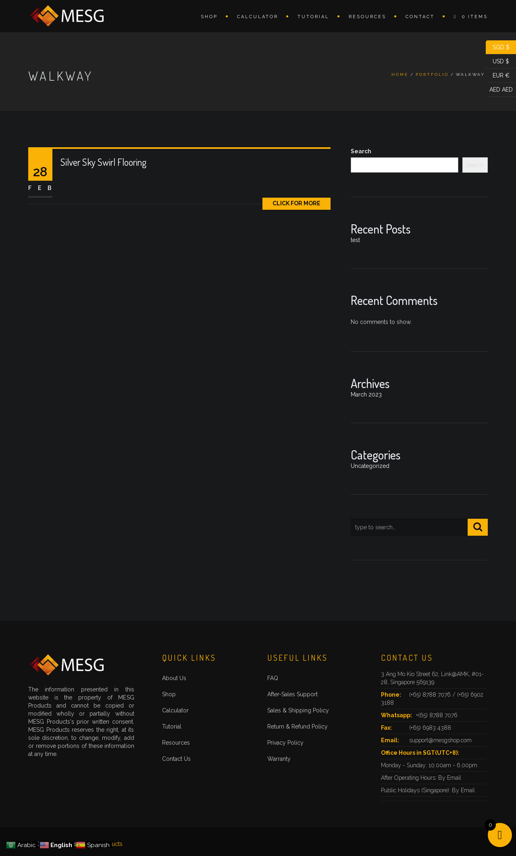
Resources (367, 16)
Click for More (296, 203)
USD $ (497, 61)
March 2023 (366, 394)
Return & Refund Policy (297, 726)
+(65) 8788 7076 (437, 715)
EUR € (498, 76)
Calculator (257, 16)
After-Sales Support (292, 694)
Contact (420, 16)
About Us (174, 678)
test (355, 240)
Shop (209, 16)
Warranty (279, 759)
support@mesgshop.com (440, 740)
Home (399, 74)
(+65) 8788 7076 (430, 694)
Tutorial (313, 16)
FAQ (272, 678)
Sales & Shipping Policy (298, 710)
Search (361, 151)
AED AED (499, 90)
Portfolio (432, 74)
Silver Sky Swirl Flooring (103, 162)
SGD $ (498, 47)
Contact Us (176, 759)
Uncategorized (370, 466)
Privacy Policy (285, 742)
